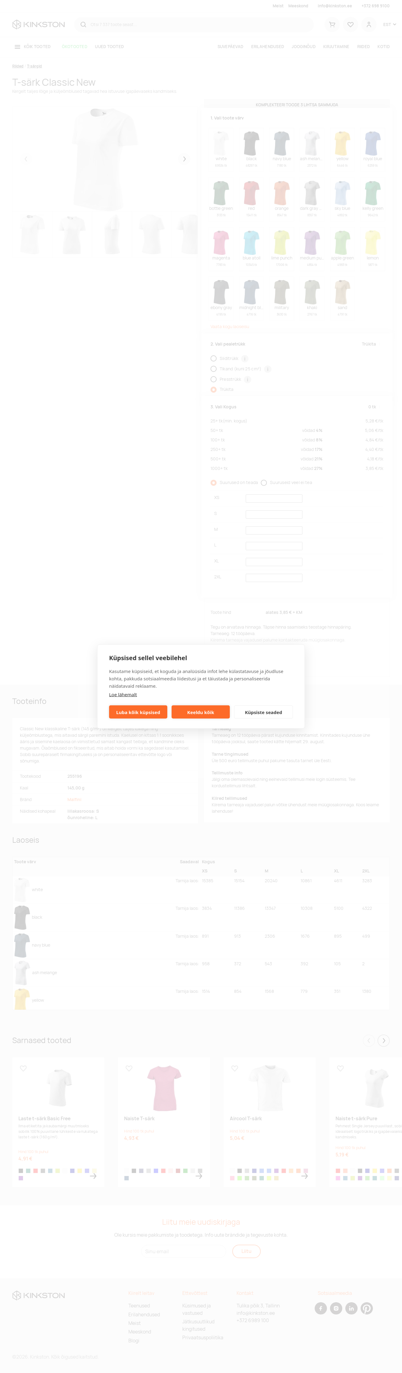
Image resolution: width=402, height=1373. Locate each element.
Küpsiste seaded (263, 712)
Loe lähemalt (123, 694)
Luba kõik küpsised (138, 712)
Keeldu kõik (200, 712)
